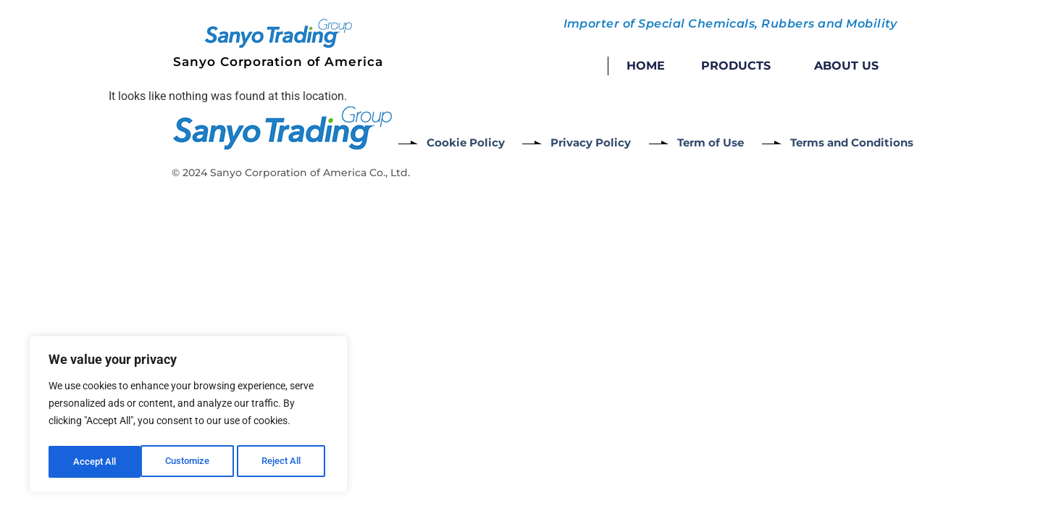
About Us (846, 65)
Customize (95, 462)
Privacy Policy (601, 142)
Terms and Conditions (885, 142)
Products (739, 66)
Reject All (190, 462)
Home (646, 65)
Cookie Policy (467, 142)
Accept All (284, 462)
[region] (188, 417)
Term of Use (731, 142)
